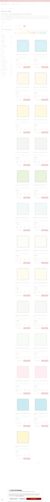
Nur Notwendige (22, 498)
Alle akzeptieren (34, 498)
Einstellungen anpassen (14, 498)
